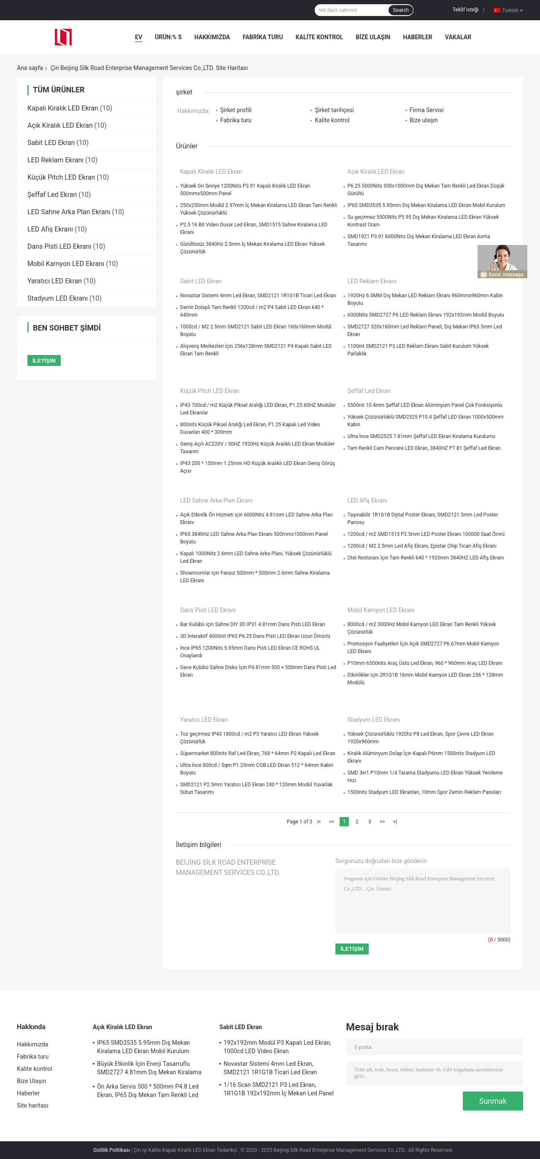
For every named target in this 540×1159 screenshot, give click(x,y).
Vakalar (458, 37)
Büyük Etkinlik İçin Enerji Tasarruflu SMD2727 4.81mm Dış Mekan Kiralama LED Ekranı (149, 1069)
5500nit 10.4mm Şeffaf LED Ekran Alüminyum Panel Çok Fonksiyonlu (425, 405)
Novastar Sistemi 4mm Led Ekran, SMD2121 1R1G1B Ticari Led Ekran (258, 295)
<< (331, 822)
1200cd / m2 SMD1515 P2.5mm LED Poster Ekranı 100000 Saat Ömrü (426, 534)
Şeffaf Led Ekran (52, 195)
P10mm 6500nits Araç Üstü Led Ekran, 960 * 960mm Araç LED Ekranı (425, 663)
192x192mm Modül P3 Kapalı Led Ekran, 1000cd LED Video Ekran (277, 1046)
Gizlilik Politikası (111, 1150)
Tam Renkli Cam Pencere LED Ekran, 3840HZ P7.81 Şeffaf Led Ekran (424, 448)
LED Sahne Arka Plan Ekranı (68, 212)
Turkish (512, 10)
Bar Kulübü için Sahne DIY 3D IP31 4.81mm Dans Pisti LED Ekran (252, 624)
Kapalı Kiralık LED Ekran (62, 108)
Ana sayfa (30, 68)
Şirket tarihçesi (334, 110)
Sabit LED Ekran (51, 143)
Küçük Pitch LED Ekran (61, 177)
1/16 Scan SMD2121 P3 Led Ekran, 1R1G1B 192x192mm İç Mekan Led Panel (279, 1089)
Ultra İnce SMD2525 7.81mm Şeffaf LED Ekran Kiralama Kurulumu (421, 436)
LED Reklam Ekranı (55, 160)
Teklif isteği (465, 10)
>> (382, 822)
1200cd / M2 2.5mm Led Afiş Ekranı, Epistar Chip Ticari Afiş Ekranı (422, 546)
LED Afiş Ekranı (50, 229)
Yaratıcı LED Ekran (54, 281)
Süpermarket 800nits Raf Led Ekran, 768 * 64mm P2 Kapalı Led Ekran (257, 753)
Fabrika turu (263, 37)
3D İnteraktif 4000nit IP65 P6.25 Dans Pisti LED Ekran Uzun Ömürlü (255, 636)
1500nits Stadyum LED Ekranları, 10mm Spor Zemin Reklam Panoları (424, 792)
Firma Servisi (427, 110)
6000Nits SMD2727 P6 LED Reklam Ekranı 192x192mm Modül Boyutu (426, 315)
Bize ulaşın (424, 120)
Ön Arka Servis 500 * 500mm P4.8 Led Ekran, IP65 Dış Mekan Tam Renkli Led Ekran (148, 1092)
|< (319, 822)
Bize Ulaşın (373, 37)
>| (395, 822)
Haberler (417, 37)
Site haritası (33, 1105)
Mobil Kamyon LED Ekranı (65, 264)
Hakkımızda (212, 37)
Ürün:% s (168, 37)
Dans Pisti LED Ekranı (59, 246)
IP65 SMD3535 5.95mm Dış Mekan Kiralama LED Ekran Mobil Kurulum (426, 205)
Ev (138, 37)
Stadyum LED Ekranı (57, 298)
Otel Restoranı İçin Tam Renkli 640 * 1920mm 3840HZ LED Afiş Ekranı (426, 558)
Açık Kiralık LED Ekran (60, 125)
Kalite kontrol (319, 37)
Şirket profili (235, 110)
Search (401, 10)
